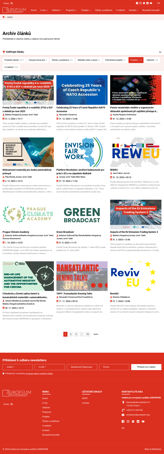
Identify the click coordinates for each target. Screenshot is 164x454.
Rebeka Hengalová (13, 115)
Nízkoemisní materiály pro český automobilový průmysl (27, 171)
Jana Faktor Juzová (121, 173)
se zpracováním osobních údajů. (39, 373)
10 (88, 334)
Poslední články (14, 60)
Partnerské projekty (115, 60)
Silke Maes (80, 177)
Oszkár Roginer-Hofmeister (124, 115)
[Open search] (8, 3)
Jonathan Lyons (28, 301)
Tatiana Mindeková (13, 301)
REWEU (114, 169)
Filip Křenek (10, 177)
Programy (71, 10)
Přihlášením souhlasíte (29, 373)
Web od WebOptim (153, 449)
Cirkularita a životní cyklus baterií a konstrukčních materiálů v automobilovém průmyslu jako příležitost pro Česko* (25, 295)
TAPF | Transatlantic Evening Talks (74, 293)
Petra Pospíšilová (84, 297)
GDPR (84, 398)
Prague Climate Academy (16, 232)
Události (57, 10)
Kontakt (134, 10)
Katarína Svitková (12, 235)
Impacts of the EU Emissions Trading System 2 (134, 232)
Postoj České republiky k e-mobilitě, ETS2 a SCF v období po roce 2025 (28, 109)
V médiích (120, 10)
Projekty (86, 10)
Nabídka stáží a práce (89, 60)
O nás (44, 10)
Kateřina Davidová (26, 304)
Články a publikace (103, 10)
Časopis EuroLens (38, 60)
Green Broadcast (65, 232)
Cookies (85, 403)
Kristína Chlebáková (121, 297)
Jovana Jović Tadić (30, 115)
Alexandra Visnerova (68, 115)
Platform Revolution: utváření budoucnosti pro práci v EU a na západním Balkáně (80, 171)
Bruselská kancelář (151, 10)
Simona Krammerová (12, 238)
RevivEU (114, 293)
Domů (34, 10)
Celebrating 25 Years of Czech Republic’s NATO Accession (80, 109)
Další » (96, 334)
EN (158, 3)
